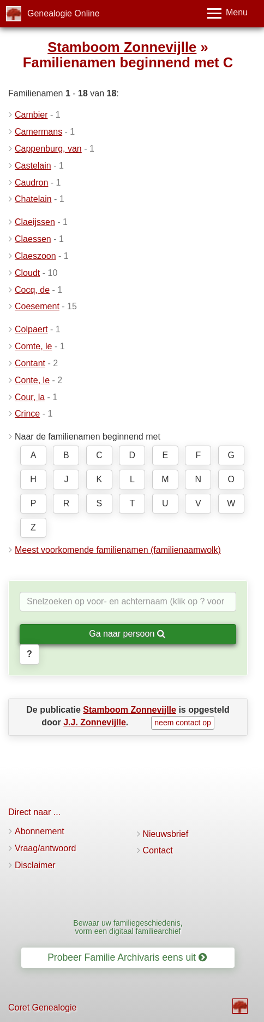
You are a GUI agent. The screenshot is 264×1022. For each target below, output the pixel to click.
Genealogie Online (63, 13)
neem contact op (182, 722)
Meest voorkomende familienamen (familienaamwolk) (118, 550)
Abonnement (39, 831)
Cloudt (27, 273)
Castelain (33, 165)
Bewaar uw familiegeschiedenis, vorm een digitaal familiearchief (127, 927)
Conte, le (32, 380)
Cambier (31, 114)
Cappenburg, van (48, 148)
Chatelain (33, 199)
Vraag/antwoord (45, 848)
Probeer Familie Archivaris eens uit (127, 957)
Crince (27, 413)
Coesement (37, 306)
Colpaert (31, 329)
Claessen (33, 239)
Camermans (38, 131)
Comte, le (33, 346)
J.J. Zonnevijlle (94, 722)
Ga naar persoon (127, 633)
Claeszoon (35, 256)
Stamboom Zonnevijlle (121, 47)
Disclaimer (35, 865)
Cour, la (30, 397)
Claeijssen (35, 222)
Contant (30, 363)
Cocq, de (32, 290)
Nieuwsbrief (166, 834)
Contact (158, 850)
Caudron (31, 182)
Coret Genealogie (42, 1007)
